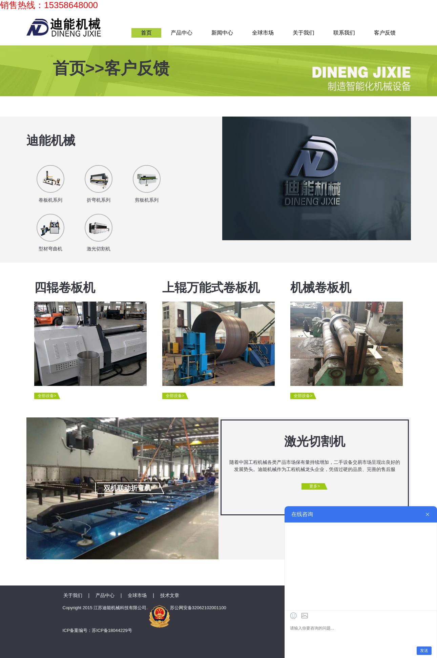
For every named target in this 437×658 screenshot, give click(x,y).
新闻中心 (222, 33)
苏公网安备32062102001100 (187, 607)
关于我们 (303, 33)
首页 (146, 33)
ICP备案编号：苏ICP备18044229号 (97, 630)
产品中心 (181, 33)
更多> (314, 486)
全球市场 (263, 33)
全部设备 (47, 395)
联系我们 (344, 33)
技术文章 (169, 595)
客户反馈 (385, 33)
